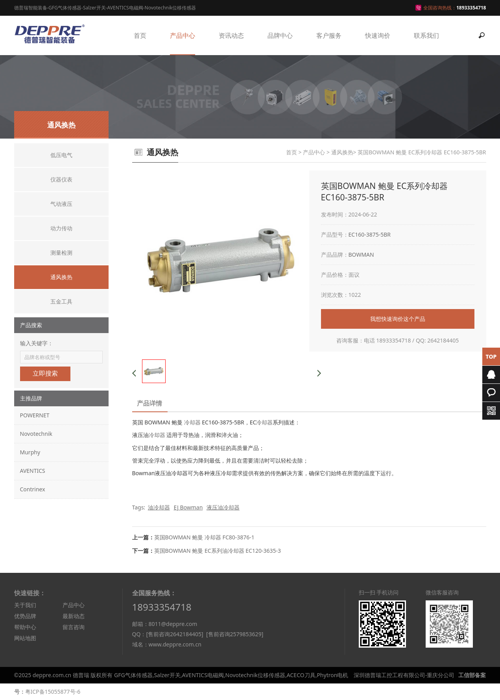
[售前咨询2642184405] (174, 634)
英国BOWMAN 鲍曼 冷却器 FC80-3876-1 (204, 537)
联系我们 (426, 35)
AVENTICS (32, 470)
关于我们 (25, 605)
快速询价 (377, 35)
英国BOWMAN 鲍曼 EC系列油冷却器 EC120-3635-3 (217, 550)
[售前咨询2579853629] (234, 634)
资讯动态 (231, 35)
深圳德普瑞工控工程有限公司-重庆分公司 (404, 675)
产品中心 (182, 35)
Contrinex (32, 489)
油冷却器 (159, 507)
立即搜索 (45, 373)
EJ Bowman (188, 507)
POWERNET (35, 415)
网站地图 (25, 638)
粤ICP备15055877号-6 (53, 691)
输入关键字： (36, 343)
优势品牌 (25, 616)
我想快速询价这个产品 (397, 318)
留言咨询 (74, 627)
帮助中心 (25, 627)
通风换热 (342, 152)
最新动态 (74, 616)
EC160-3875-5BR (370, 234)
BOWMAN (361, 254)
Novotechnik (36, 433)
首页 (140, 35)
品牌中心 (280, 35)
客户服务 (328, 35)
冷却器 (192, 422)
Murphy (30, 452)
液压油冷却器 (223, 507)
